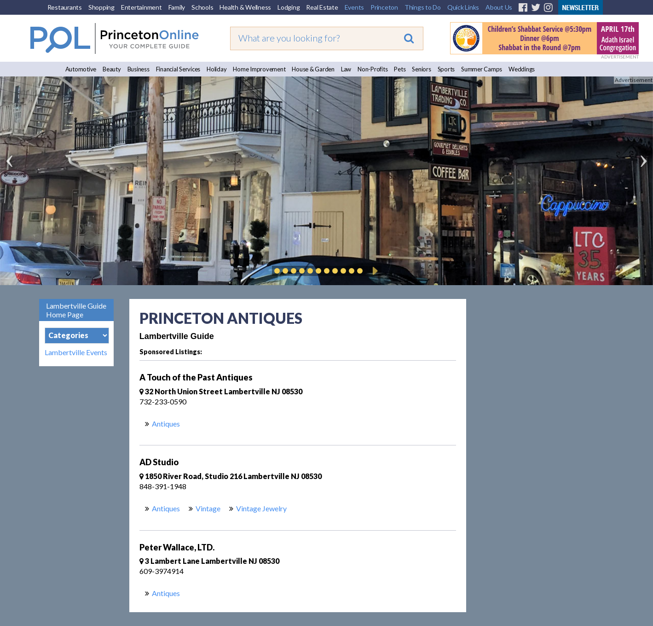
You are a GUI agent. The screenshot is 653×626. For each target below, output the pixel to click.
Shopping (101, 7)
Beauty (112, 69)
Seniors (421, 69)
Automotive (81, 69)
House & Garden (313, 69)
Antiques (166, 423)
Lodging (288, 7)
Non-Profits (372, 69)
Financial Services (178, 69)
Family (176, 7)
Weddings (522, 69)
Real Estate (322, 7)
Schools (202, 7)
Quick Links (463, 7)
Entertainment (141, 7)
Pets (399, 69)
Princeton (384, 7)
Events (354, 7)
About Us (498, 7)
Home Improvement (259, 69)
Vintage (208, 508)
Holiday (216, 69)
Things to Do (423, 7)
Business (138, 69)
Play (374, 271)
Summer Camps (481, 69)
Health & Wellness (245, 7)
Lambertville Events (76, 352)
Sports (446, 69)
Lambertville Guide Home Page (76, 310)
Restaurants (64, 7)
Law (346, 69)
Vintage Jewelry (261, 508)
